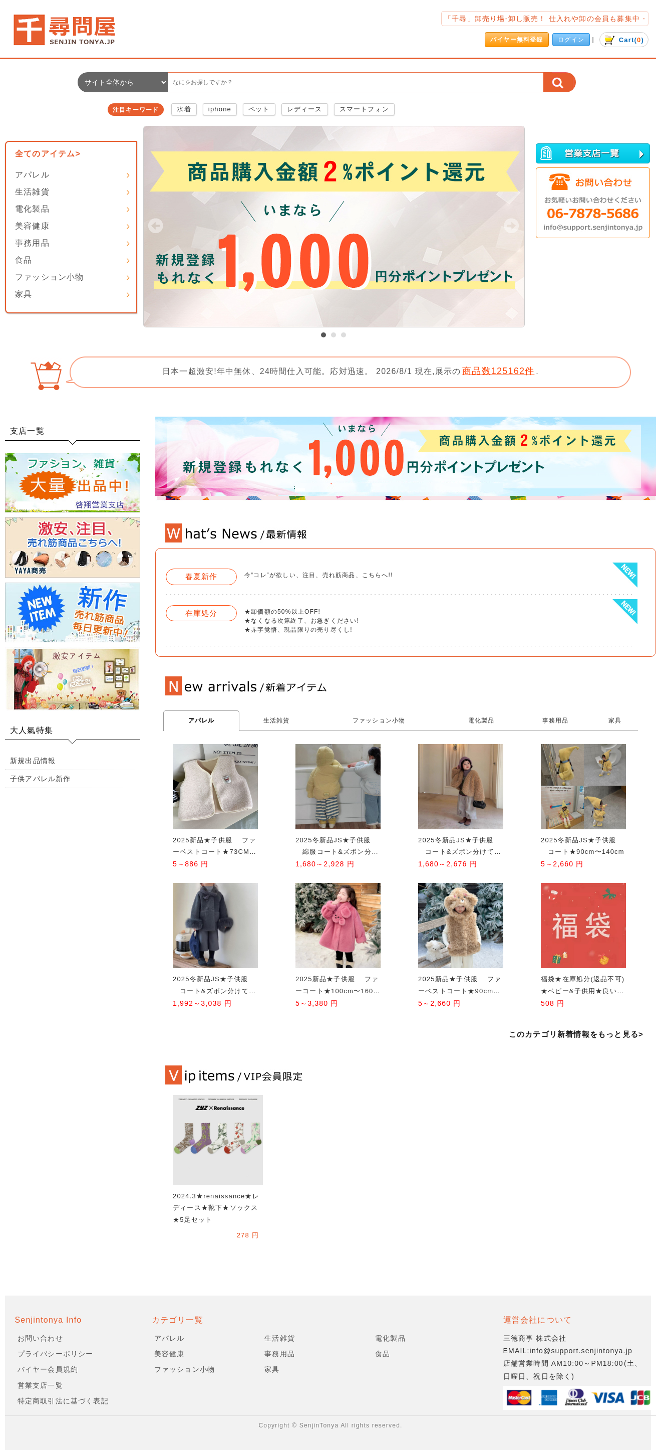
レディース (304, 109)
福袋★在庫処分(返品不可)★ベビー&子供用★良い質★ (582, 986)
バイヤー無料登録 (516, 39)
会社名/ (72, 30)
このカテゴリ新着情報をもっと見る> (576, 1034)
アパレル (32, 174)
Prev (155, 225)
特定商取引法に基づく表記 (63, 1401)
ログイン (571, 39)
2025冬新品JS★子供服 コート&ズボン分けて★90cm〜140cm (462, 847)
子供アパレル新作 (40, 779)
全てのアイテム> (48, 153)
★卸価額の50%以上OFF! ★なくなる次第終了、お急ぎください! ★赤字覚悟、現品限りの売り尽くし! (301, 620)
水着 (184, 109)
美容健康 (32, 226)
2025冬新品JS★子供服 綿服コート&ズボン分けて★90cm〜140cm (337, 847)
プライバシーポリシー (56, 1354)
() (624, 40)
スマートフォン (364, 109)
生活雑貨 (32, 192)
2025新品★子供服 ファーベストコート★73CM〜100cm (214, 847)
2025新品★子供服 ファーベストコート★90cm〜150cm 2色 (461, 986)
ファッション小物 (49, 277)
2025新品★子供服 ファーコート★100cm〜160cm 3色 (337, 986)
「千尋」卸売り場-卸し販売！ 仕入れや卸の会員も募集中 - (544, 19)
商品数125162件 (498, 371)
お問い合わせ (40, 1338)
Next (511, 225)
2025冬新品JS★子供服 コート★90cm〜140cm (582, 845)
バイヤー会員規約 (48, 1369)
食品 (23, 260)
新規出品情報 (33, 761)
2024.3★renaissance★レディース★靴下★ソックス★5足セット (216, 1207)
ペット (259, 109)
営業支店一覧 (40, 1385)
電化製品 (32, 209)
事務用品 (32, 243)
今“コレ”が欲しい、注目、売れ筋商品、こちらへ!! (318, 575)
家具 (23, 294)
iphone (219, 109)
